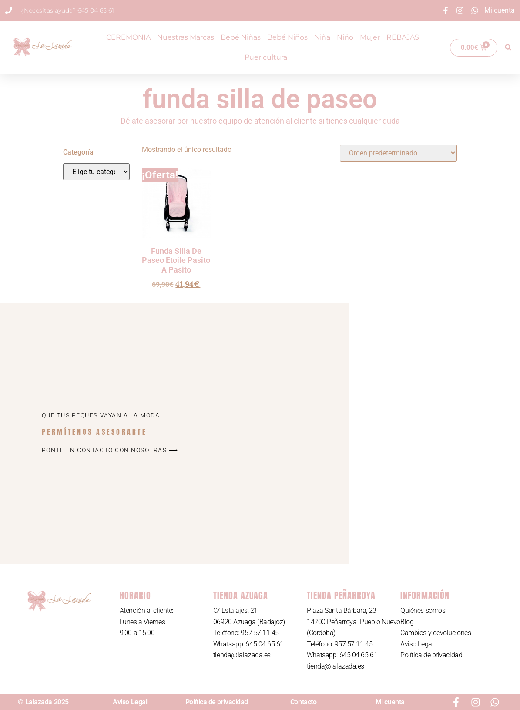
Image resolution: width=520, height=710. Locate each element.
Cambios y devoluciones (435, 633)
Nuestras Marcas (185, 37)
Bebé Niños (287, 37)
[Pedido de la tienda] (398, 153)
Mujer (370, 37)
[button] (508, 47)
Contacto (303, 702)
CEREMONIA (128, 37)
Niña (322, 37)
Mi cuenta (390, 702)
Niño (345, 37)
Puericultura (266, 57)
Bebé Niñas (241, 37)
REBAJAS (402, 37)
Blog (406, 622)
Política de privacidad (431, 655)
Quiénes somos (422, 610)
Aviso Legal (416, 644)
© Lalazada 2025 (43, 702)
